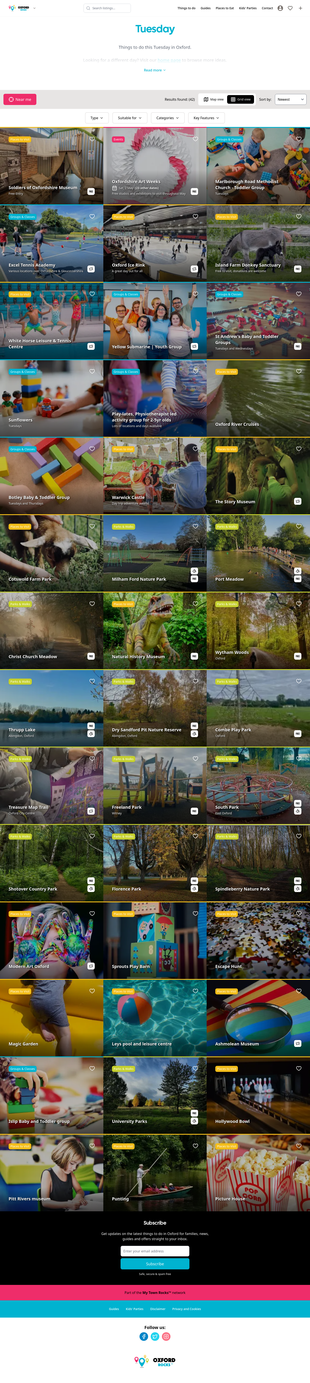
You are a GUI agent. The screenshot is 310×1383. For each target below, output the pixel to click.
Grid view (241, 90)
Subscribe (155, 1255)
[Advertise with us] (300, 8)
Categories (168, 109)
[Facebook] (144, 1328)
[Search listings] (107, 8)
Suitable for (130, 109)
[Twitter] (155, 1328)
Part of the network (154, 1284)
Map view (213, 90)
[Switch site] (34, 8)
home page (169, 60)
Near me (20, 90)
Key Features (207, 109)
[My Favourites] (290, 8)
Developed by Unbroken (288, 1376)
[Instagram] (166, 1328)
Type (97, 109)
